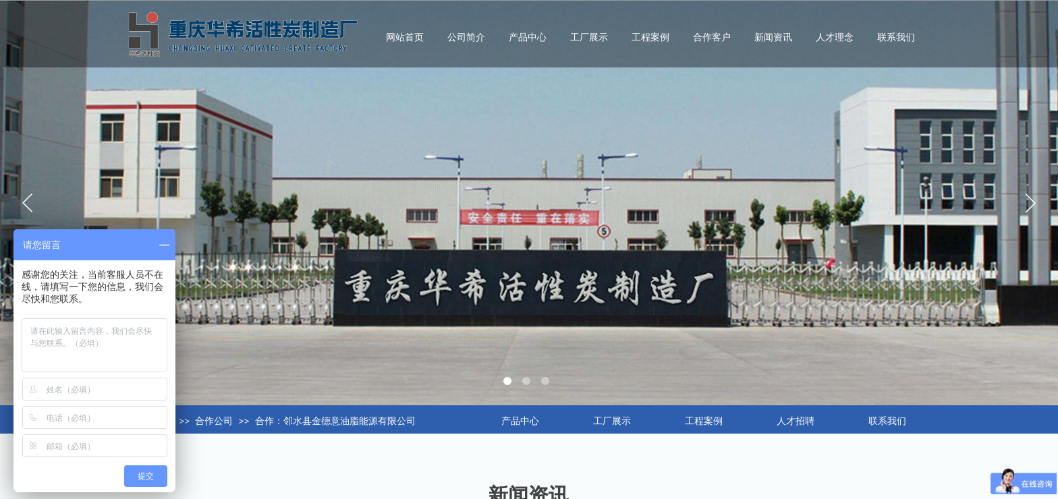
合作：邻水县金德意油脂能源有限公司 (335, 421)
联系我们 (896, 37)
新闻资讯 (773, 37)
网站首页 (405, 37)
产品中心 (528, 37)
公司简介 (466, 37)
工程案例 (650, 37)
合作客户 (712, 37)
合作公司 (214, 421)
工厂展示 (589, 37)
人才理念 (835, 37)
